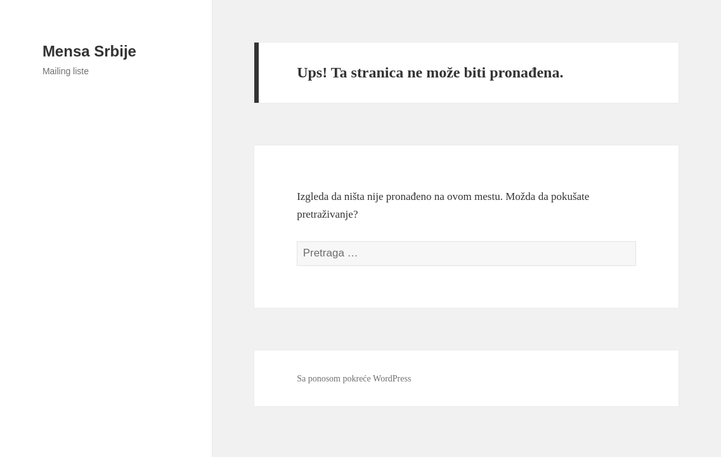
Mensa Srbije (89, 51)
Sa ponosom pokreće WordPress (354, 378)
